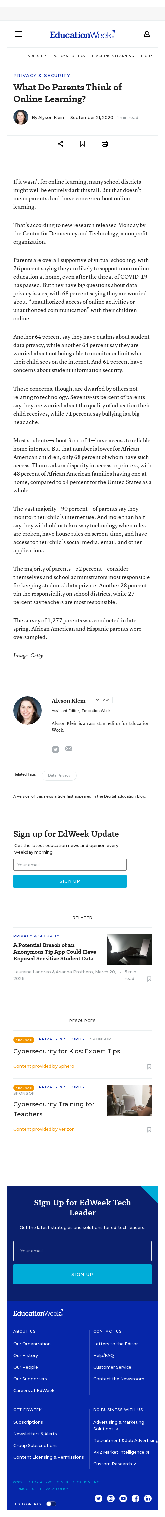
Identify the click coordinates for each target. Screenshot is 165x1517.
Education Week (96, 711)
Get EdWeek (27, 1409)
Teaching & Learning (113, 56)
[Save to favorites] (83, 144)
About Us (24, 1331)
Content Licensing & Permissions (48, 1457)
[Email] (82, 1251)
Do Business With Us (118, 1409)
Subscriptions (28, 1422)
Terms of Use (26, 1489)
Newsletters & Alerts (35, 1433)
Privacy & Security (41, 75)
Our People (25, 1367)
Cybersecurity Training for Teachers (54, 1109)
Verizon (67, 1129)
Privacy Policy (54, 1489)
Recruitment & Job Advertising (128, 1440)
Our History (25, 1355)
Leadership (34, 56)
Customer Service (112, 1367)
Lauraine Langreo (32, 971)
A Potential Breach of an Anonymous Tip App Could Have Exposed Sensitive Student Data (54, 952)
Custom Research (115, 1463)
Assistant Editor (65, 711)
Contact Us (107, 1331)
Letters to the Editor (115, 1343)
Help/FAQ (103, 1355)
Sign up (82, 1274)
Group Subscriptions (35, 1445)
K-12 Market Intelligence (121, 1452)
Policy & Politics (69, 56)
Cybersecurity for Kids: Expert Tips (66, 1051)
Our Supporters (30, 1378)
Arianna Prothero (74, 971)
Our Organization (32, 1343)
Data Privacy (59, 775)
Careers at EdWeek (33, 1390)
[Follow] (102, 700)
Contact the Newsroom (118, 1378)
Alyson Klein (51, 117)
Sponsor (101, 1039)
